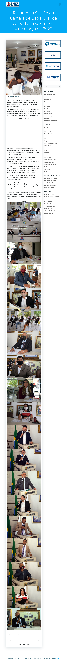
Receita (46, 139)
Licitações (46, 150)
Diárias (46, 148)
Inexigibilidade (47, 146)
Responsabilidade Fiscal (50, 160)
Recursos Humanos (49, 162)
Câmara (11, 96)
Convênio (46, 136)
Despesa (46, 141)
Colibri (57, 660)
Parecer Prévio (48, 132)
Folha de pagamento (49, 157)
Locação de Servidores (50, 165)
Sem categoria (17, 636)
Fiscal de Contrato (48, 155)
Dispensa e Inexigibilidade (50, 143)
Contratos (46, 153)
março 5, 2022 (18, 96)
